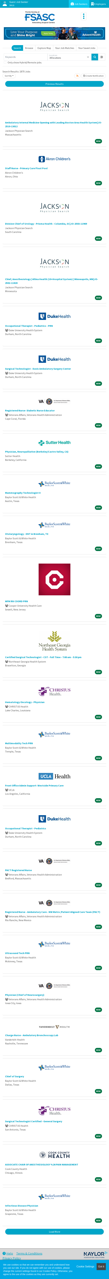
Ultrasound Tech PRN (17, 953)
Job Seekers (79, 4)
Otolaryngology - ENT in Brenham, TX (26, 533)
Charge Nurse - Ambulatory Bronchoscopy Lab (31, 1035)
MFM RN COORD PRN (16, 601)
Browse (29, 48)
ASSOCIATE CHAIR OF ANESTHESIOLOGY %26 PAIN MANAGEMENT (41, 1164)
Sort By (8, 75)
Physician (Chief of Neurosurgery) (24, 994)
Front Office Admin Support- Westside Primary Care (34, 785)
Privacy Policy (12, 1258)
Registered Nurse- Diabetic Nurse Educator (30, 410)
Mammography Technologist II (23, 492)
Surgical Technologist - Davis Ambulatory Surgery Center (38, 368)
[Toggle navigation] (84, 16)
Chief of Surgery (14, 1076)
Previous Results (54, 83)
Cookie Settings (85, 1266)
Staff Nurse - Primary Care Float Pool (26, 168)
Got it (101, 1266)
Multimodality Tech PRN (19, 743)
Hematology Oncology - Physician (24, 702)
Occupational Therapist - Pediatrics (25, 828)
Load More (54, 1231)
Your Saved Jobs (86, 48)
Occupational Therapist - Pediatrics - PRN (29, 325)
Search (17, 48)
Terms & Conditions (29, 1253)
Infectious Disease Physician (21, 1205)
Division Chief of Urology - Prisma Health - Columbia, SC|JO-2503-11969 (46, 223)
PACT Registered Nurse (18, 870)
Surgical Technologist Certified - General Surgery (33, 1121)
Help (8, 1253)
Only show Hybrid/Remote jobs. (25, 62)
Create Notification (93, 75)
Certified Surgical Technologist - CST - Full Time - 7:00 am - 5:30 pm (43, 657)
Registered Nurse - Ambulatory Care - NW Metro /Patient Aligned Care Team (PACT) (52, 912)
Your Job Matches (64, 48)
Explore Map (44, 48)
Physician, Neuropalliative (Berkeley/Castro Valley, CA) (36, 451)
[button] (101, 57)
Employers (98, 4)
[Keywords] (26, 57)
